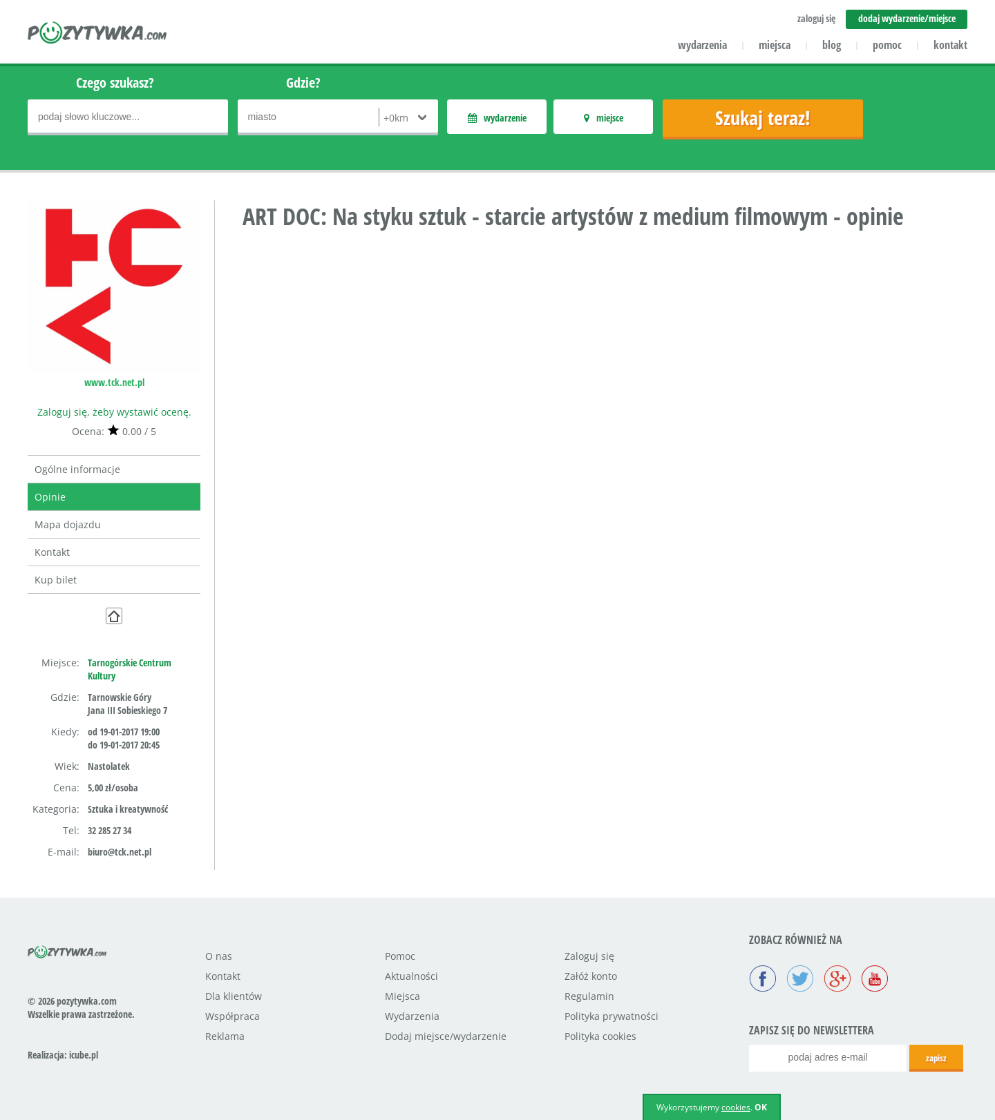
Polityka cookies (600, 1036)
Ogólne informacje (77, 469)
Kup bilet (56, 579)
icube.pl (83, 1054)
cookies (735, 1107)
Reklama (225, 1036)
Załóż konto (591, 976)
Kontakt (52, 552)
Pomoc (400, 956)
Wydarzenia (412, 1016)
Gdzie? (303, 82)
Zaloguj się (589, 956)
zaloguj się (816, 18)
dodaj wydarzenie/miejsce (907, 18)
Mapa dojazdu (68, 524)
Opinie (50, 496)
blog (831, 44)
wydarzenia (702, 44)
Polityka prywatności (611, 1016)
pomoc (887, 44)
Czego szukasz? (115, 82)
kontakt (950, 44)
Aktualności (411, 976)
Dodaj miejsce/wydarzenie (445, 1036)
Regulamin (589, 996)
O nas (218, 956)
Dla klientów (233, 996)
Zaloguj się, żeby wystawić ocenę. (114, 411)
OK (761, 1107)
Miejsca (402, 996)
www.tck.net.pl (114, 382)
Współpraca (232, 1016)
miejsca (774, 44)
